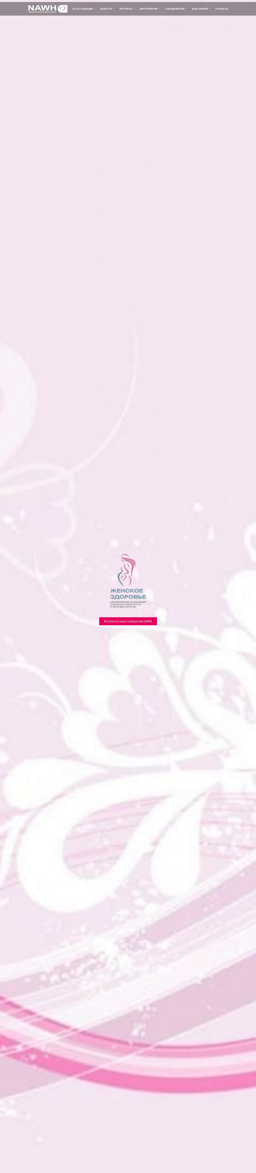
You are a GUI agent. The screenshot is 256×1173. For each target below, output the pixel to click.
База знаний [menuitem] (200, 8)
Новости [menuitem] (106, 8)
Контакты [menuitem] (221, 8)
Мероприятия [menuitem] (149, 8)
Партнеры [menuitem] (125, 8)
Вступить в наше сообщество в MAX (128, 621)
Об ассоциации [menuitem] (82, 8)
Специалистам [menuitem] (174, 8)
